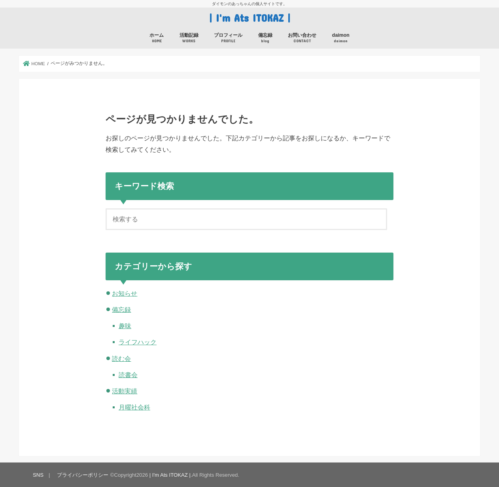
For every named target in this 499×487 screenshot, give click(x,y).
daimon (341, 38)
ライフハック (138, 341)
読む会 (121, 358)
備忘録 (265, 38)
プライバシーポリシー (82, 475)
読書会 (128, 374)
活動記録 (189, 38)
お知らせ (124, 293)
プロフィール (228, 38)
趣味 (125, 325)
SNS (38, 475)
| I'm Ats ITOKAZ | (249, 17)
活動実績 (124, 391)
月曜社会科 (134, 407)
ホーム (156, 38)
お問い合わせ (302, 38)
